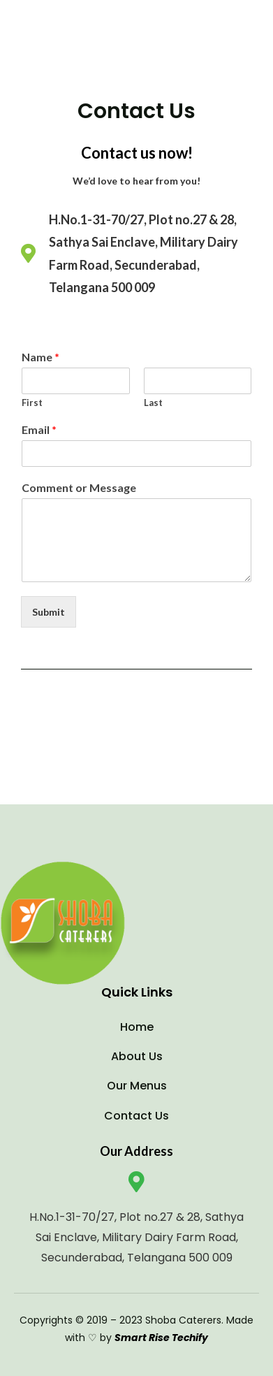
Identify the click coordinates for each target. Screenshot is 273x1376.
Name (40, 356)
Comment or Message (79, 487)
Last (153, 402)
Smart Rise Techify (161, 1338)
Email (39, 429)
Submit (48, 612)
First (32, 402)
